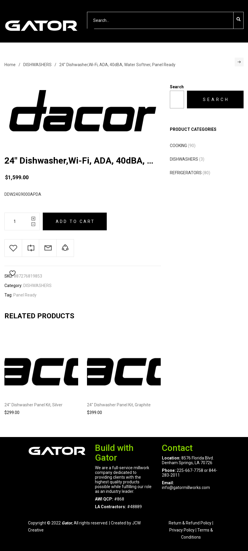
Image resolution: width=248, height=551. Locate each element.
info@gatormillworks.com (186, 487)
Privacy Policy (182, 530)
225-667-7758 (190, 470)
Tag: (8, 295)
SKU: (8, 276)
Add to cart (75, 221)
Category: (13, 285)
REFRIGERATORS (186, 172)
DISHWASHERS (37, 64)
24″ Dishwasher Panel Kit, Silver (33, 404)
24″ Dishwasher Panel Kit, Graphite (119, 404)
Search (177, 86)
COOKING (178, 145)
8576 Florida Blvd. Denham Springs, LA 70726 (188, 460)
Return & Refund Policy (190, 523)
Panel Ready (25, 295)
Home (10, 64)
